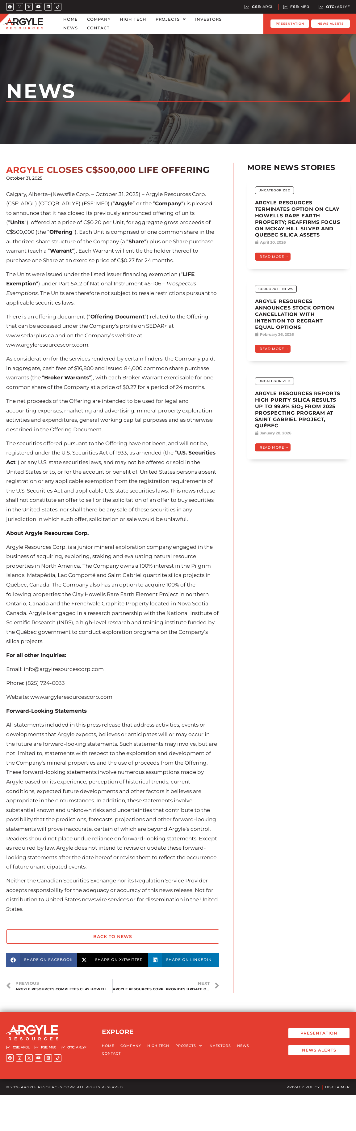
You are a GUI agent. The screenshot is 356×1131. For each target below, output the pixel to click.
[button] (41, 960)
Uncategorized (274, 190)
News (70, 27)
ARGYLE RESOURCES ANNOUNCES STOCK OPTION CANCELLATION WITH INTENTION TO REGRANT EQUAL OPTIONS (294, 314)
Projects (171, 19)
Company (99, 19)
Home (70, 19)
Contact (98, 27)
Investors (208, 19)
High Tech (133, 19)
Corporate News (275, 289)
